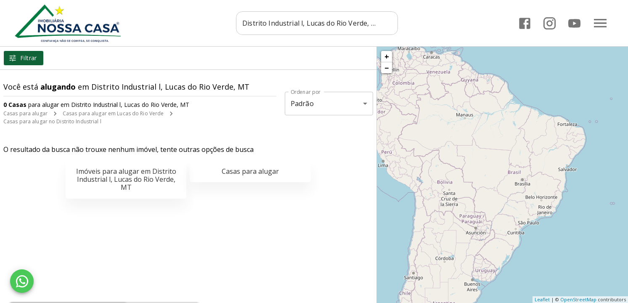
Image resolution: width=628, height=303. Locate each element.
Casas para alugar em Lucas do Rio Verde (113, 113)
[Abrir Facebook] (524, 23)
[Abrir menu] (600, 23)
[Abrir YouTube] (574, 23)
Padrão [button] (302, 103)
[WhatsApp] (22, 281)
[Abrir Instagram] (549, 23)
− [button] (386, 68)
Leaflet (542, 299)
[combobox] (319, 23)
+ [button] (386, 56)
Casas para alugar (25, 113)
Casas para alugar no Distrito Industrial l (52, 121)
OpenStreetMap (578, 299)
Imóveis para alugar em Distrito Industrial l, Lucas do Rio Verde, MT (126, 179)
